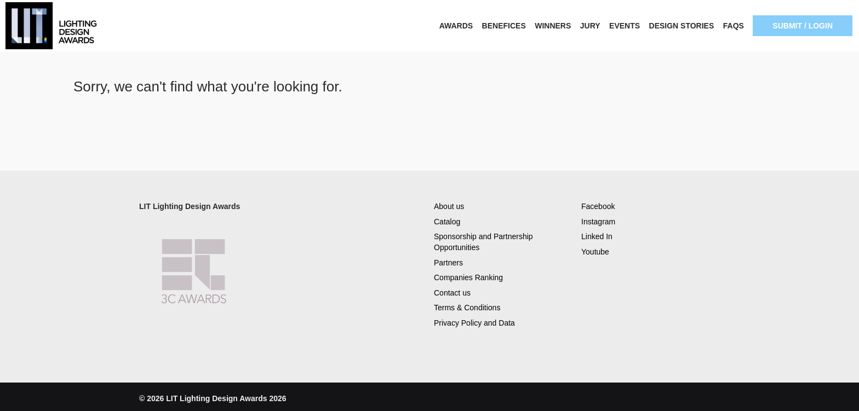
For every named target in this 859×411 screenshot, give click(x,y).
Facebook (598, 206)
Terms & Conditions (467, 307)
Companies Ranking (468, 277)
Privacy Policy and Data (474, 323)
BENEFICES (504, 25)
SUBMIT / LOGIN (802, 25)
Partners (448, 262)
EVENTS (624, 25)
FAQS (733, 25)
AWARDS (456, 25)
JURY (590, 25)
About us (449, 206)
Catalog (447, 221)
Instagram (598, 221)
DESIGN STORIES (681, 25)
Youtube (595, 251)
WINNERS (553, 25)
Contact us (452, 292)
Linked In (596, 236)
